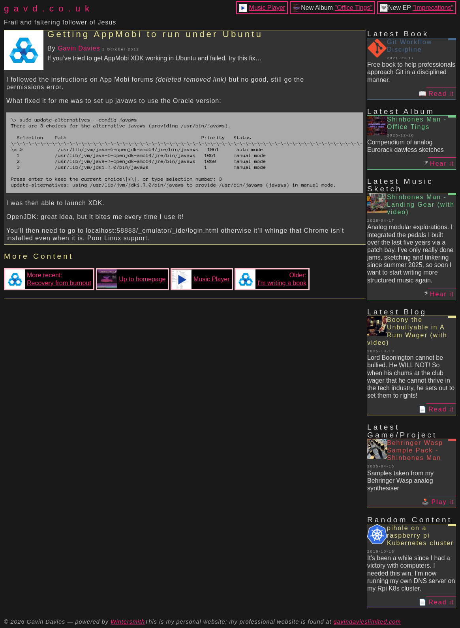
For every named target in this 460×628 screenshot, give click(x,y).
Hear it (442, 163)
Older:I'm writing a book (271, 279)
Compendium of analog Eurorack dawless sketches (405, 146)
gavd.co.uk (49, 8)
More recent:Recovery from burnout (48, 279)
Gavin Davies (79, 48)
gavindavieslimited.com (367, 622)
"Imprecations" (433, 7)
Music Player (267, 7)
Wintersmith (128, 622)
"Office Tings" (354, 7)
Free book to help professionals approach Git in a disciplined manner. (411, 72)
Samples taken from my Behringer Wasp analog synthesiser (400, 481)
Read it (441, 93)
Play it (442, 502)
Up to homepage (131, 279)
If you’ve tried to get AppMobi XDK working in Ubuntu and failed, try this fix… (154, 58)
